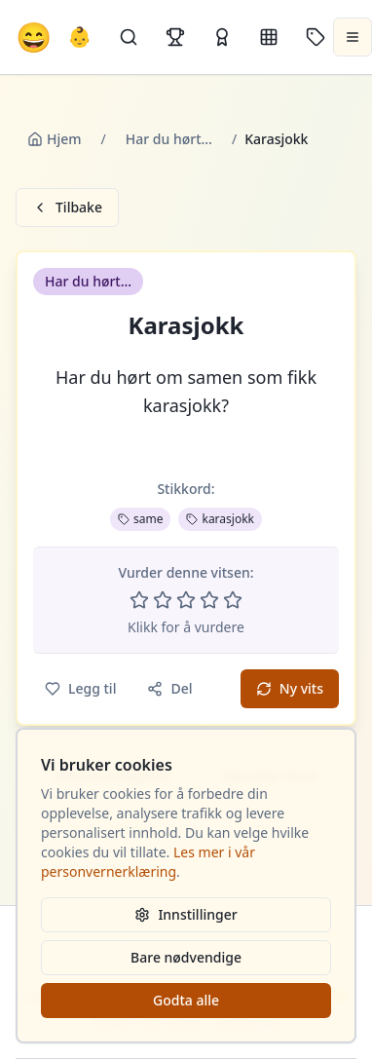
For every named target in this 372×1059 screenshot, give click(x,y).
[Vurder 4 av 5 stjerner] (209, 600)
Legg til (80, 688)
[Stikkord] (315, 37)
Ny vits (289, 688)
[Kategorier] (268, 37)
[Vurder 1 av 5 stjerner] (139, 600)
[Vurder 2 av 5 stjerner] (162, 600)
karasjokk (220, 519)
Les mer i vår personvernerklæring (148, 862)
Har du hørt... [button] (88, 281)
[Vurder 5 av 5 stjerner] (232, 600)
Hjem (54, 139)
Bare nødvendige (186, 957)
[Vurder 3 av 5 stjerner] (186, 600)
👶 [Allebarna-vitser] (79, 36)
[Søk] (128, 37)
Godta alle (186, 1000)
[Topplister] (175, 37)
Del (169, 688)
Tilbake (67, 207)
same (140, 519)
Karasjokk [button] (186, 325)
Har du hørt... (169, 139)
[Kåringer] (222, 37)
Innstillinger (185, 914)
